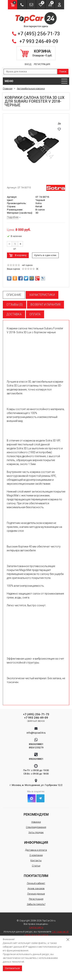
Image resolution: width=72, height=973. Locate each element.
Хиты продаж (36, 832)
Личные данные (36, 893)
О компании (36, 855)
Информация (36, 842)
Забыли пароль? (36, 904)
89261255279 (36, 747)
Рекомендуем (36, 814)
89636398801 (36, 744)
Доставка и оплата (36, 850)
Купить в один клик (45, 255)
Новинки (36, 821)
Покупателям (36, 876)
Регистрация (42, 64)
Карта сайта (36, 927)
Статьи (36, 865)
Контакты (36, 860)
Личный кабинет (36, 883)
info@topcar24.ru (36, 732)
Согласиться (12, 968)
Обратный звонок (36, 721)
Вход (28, 64)
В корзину (20, 255)
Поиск (62, 71)
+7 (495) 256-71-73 (39, 33)
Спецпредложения (36, 827)
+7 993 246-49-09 (38, 41)
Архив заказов (36, 888)
